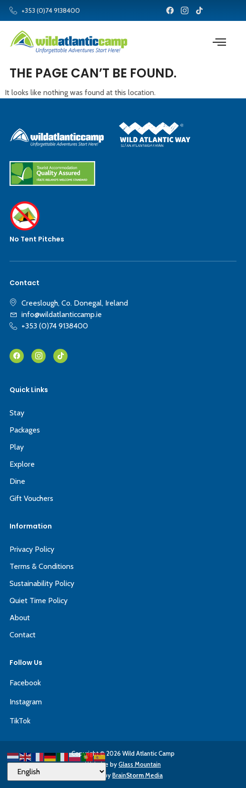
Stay (17, 412)
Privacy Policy (32, 549)
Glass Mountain (139, 764)
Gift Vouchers (31, 498)
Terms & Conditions (42, 566)
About (20, 617)
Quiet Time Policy (39, 600)
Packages (25, 429)
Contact (23, 634)
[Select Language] (56, 771)
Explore (22, 464)
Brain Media (137, 775)
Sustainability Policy (42, 583)
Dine (17, 481)
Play (17, 447)
